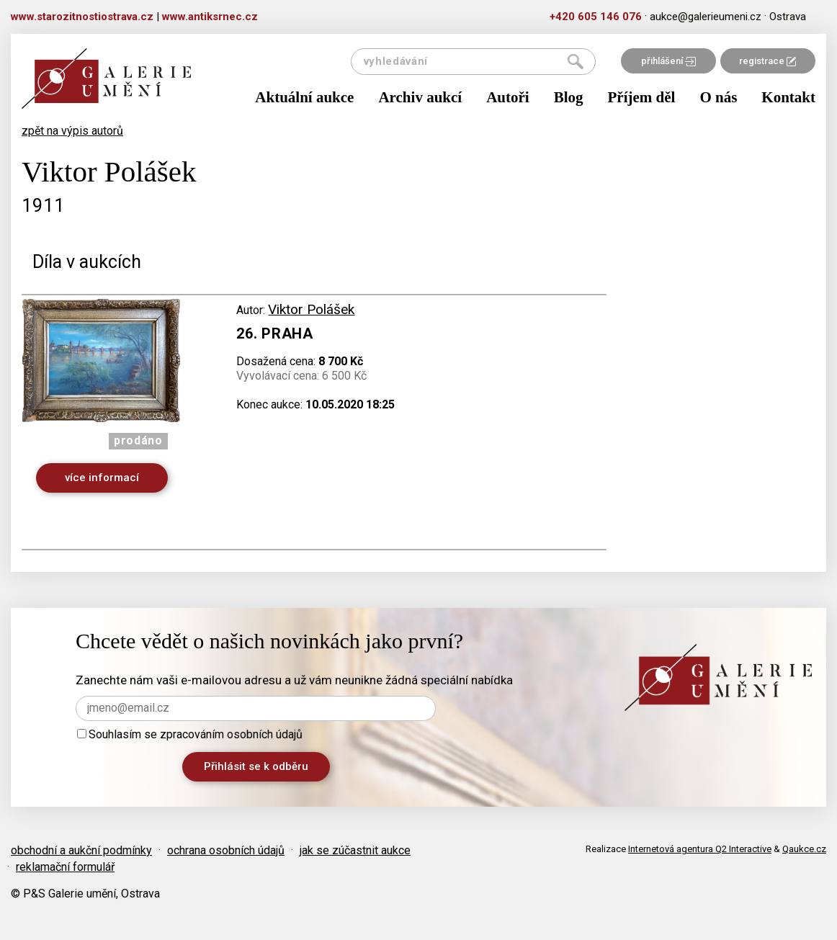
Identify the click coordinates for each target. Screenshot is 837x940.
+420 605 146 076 (596, 16)
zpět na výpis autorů (72, 131)
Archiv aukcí (420, 97)
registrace (767, 60)
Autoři (507, 97)
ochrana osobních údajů (226, 850)
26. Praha (274, 333)
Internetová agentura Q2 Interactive (699, 848)
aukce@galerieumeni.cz (705, 16)
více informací (102, 477)
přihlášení (668, 60)
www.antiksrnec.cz (210, 16)
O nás (718, 97)
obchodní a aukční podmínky (81, 850)
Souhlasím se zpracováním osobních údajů (190, 734)
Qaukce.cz (804, 848)
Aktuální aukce (304, 97)
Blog (568, 97)
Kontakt (788, 97)
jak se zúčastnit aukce (355, 850)
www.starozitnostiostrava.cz (82, 16)
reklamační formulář (65, 867)
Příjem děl (642, 97)
